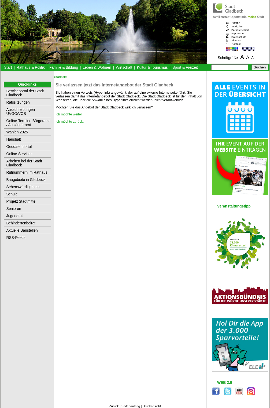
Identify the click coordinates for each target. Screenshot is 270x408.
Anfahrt (236, 22)
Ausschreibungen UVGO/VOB (20, 112)
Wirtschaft (124, 67)
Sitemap (236, 40)
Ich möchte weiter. (69, 114)
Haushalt (13, 139)
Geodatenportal (19, 147)
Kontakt (236, 43)
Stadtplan (237, 26)
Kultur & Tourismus (152, 67)
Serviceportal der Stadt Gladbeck (25, 93)
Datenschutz (238, 36)
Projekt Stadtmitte (21, 201)
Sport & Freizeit (185, 67)
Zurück (114, 406)
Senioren (13, 209)
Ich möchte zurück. (70, 121)
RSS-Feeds (15, 238)
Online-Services (19, 154)
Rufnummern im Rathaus (26, 172)
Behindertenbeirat (21, 223)
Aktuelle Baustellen (22, 230)
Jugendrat (14, 216)
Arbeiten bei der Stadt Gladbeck (24, 163)
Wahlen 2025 (17, 132)
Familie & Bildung (63, 67)
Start (8, 67)
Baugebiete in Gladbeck (26, 180)
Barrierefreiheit (240, 29)
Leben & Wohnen (97, 67)
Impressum (238, 33)
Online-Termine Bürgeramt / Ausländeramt (28, 123)
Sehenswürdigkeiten (23, 187)
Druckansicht (152, 406)
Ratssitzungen (18, 102)
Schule (12, 194)
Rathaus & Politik (31, 67)
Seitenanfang (130, 406)
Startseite (61, 77)
